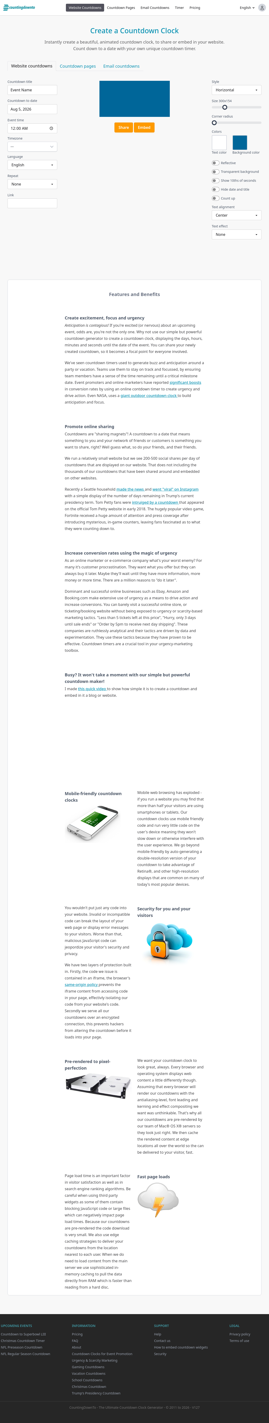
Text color (219, 152)
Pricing (194, 7)
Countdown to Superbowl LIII (23, 1334)
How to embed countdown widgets (181, 1347)
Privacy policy (240, 1334)
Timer (179, 7)
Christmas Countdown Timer (23, 1340)
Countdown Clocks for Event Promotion (102, 1354)
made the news (130, 489)
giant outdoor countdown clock (149, 395)
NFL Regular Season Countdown (25, 1354)
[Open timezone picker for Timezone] (32, 147)
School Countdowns (87, 1380)
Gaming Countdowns (88, 1367)
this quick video (92, 688)
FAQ (75, 1340)
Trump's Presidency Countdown (96, 1393)
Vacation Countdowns (89, 1373)
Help (157, 1334)
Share (123, 127)
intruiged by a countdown (155, 502)
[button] (262, 8)
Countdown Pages (121, 7)
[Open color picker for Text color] (219, 142)
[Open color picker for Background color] (239, 142)
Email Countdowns (155, 7)
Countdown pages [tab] (78, 66)
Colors (217, 131)
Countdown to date (22, 100)
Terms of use (239, 1340)
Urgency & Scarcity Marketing (94, 1360)
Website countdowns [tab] (32, 66)
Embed (144, 127)
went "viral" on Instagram (175, 489)
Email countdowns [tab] (121, 66)
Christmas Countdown (89, 1386)
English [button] (245, 7)
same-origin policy (82, 984)
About (76, 1347)
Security (160, 1354)
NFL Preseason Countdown (21, 1347)
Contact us (162, 1340)
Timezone (15, 138)
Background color (246, 152)
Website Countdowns (85, 7)
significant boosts (185, 382)
